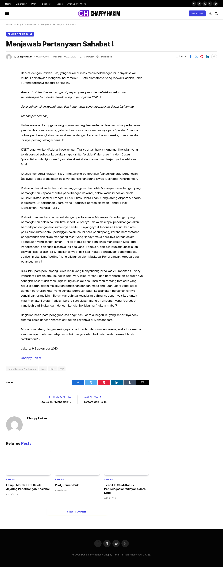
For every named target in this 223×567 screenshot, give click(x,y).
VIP (62, 369)
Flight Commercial (20, 34)
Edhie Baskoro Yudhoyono (22, 369)
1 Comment (87, 56)
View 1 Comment (77, 511)
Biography (21, 3)
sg (149, 554)
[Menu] (7, 13)
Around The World (76, 3)
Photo (34, 3)
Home (8, 3)
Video (60, 3)
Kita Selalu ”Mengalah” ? (55, 402)
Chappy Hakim (24, 56)
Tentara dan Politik (95, 402)
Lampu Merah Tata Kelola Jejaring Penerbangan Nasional (27, 487)
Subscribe (197, 13)
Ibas (43, 369)
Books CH (47, 3)
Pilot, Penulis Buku (67, 485)
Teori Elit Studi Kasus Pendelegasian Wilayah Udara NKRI (125, 489)
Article (10, 479)
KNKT (53, 369)
